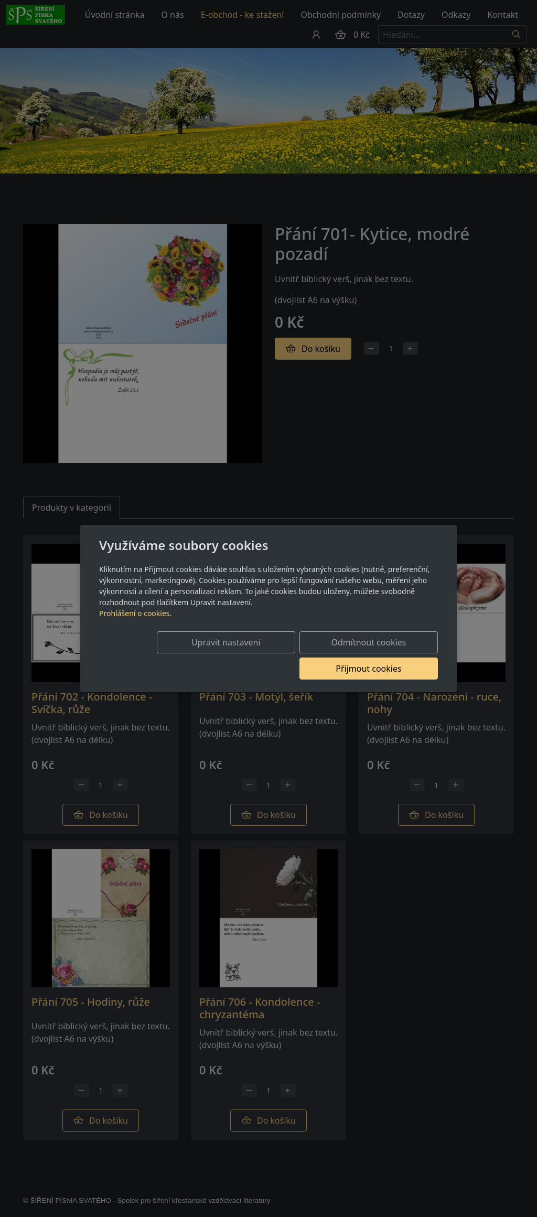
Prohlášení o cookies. (135, 626)
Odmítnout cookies (282, 655)
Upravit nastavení (177, 655)
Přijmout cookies (387, 655)
